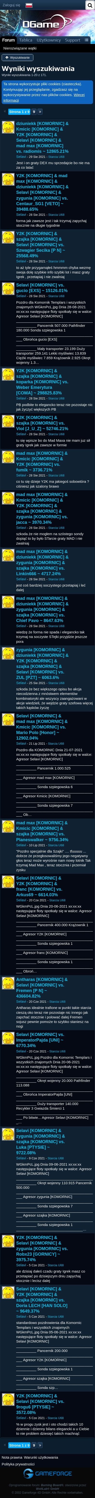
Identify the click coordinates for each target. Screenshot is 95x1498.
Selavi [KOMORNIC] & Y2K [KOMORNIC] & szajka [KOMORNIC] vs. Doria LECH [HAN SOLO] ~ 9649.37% (41, 1300)
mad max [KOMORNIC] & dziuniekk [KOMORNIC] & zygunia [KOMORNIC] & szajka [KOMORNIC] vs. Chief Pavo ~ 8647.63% (42, 609)
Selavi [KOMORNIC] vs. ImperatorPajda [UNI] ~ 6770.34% (40, 1040)
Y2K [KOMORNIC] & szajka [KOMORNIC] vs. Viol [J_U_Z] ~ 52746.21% (42, 423)
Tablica (25, 39)
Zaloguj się (11, 5)
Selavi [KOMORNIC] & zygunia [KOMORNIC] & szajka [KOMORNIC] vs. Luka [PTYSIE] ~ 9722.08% (40, 1141)
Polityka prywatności (18, 1464)
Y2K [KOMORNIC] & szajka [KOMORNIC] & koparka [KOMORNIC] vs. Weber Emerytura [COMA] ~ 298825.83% (42, 381)
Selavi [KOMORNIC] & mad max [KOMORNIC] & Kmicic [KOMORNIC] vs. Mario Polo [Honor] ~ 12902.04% (42, 727)
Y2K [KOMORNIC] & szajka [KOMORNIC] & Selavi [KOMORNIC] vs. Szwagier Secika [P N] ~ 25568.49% (40, 244)
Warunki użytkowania (41, 1457)
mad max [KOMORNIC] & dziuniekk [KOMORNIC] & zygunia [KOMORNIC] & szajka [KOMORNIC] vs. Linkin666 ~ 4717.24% (42, 562)
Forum (8, 39)
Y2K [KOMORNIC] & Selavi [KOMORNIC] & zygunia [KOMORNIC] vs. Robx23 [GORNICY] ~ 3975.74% (42, 1248)
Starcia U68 (56, 157)
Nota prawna (12, 1457)
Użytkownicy (49, 39)
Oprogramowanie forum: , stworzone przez (47, 1487)
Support (72, 39)
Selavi (21, 156)
